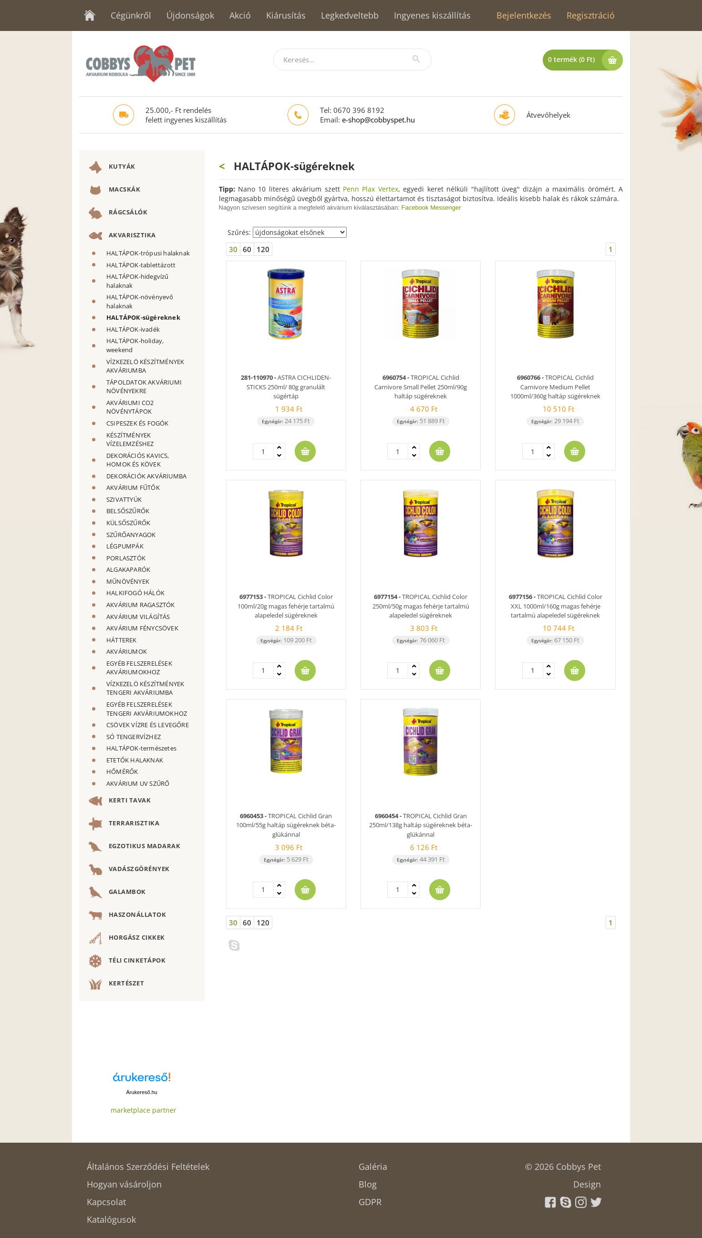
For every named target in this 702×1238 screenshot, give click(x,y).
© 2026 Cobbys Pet (563, 1163)
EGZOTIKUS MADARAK (134, 846)
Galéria (373, 1163)
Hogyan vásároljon (124, 1181)
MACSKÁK (114, 190)
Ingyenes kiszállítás (432, 15)
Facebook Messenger (431, 207)
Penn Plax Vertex (370, 188)
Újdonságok (190, 15)
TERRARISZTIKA (124, 824)
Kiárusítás (286, 15)
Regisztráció (591, 15)
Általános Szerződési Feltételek (148, 1163)
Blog (368, 1181)
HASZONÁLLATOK (127, 915)
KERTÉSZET (116, 984)
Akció (240, 15)
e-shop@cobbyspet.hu (378, 119)
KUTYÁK (112, 167)
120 (263, 249)
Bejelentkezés (523, 15)
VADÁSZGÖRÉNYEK (129, 869)
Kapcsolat (106, 1198)
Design (587, 1181)
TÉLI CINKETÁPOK (127, 961)
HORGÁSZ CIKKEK (127, 938)
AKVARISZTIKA (122, 236)
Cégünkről (131, 15)
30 (233, 249)
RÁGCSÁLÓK (118, 213)
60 (247, 249)
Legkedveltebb (350, 15)
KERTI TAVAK (120, 801)
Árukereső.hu (141, 1092)
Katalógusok (111, 1216)
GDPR (370, 1198)
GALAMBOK (117, 892)
